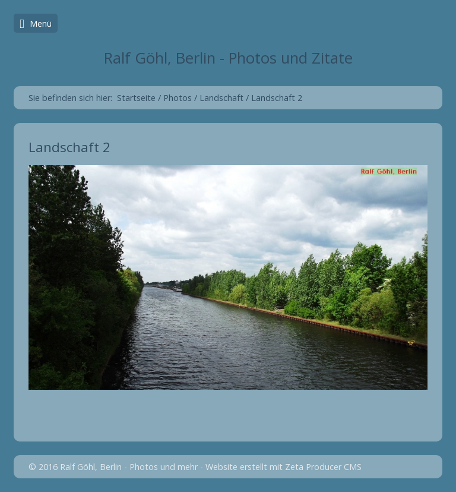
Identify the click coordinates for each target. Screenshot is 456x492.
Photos (177, 97)
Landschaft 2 (276, 97)
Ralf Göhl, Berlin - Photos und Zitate (228, 58)
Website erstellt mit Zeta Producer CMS (283, 466)
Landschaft (221, 97)
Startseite (136, 97)
